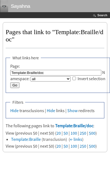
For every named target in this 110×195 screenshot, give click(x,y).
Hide (14, 110)
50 (66, 133)
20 (58, 133)
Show (72, 110)
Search (102, 15)
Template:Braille (26, 139)
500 (92, 133)
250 (83, 133)
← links (76, 139)
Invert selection (91, 78)
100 (74, 133)
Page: (15, 66)
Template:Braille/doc (74, 125)
